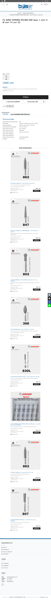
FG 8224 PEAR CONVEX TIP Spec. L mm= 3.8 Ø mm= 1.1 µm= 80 (25, 376)
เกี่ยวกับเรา (5, 547)
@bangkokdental (10, 581)
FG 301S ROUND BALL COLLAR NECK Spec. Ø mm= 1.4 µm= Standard (24, 280)
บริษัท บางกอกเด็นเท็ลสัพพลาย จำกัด (17, 597)
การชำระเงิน (5, 567)
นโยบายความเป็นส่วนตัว (7, 551)
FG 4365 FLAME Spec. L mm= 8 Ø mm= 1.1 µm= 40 (22, 472)
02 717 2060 (9, 579)
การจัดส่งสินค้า (6, 563)
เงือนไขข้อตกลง (6, 549)
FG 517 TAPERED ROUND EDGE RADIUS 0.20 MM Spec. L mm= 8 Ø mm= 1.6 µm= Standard (25, 424)
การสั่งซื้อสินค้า (6, 565)
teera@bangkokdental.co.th (12, 577)
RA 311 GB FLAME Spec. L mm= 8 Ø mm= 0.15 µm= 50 (23, 183)
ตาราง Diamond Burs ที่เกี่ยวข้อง (20, 114)
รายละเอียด (5, 114)
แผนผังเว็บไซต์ (5, 553)
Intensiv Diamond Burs (28, 13)
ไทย (47, 1)
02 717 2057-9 (9, 578)
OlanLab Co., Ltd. (44, 597)
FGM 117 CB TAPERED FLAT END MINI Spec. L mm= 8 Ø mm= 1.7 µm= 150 (25, 231)
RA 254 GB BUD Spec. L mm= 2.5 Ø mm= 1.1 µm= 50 (22, 329)
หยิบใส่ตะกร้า (36, 190)
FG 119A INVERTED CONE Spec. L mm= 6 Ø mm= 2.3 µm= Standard (23, 520)
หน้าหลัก (19, 13)
